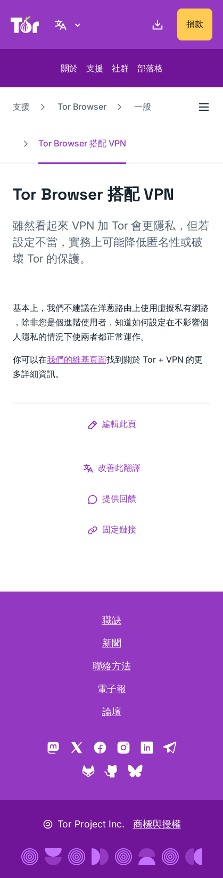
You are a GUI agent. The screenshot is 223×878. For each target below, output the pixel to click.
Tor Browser (81, 106)
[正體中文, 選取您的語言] (69, 24)
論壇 (111, 711)
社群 (120, 68)
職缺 (111, 620)
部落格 (150, 68)
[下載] (155, 24)
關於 (69, 68)
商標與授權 (157, 824)
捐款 (194, 24)
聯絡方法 (112, 665)
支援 (94, 68)
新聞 (111, 643)
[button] (111, 426)
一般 (142, 106)
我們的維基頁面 (76, 359)
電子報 (111, 688)
